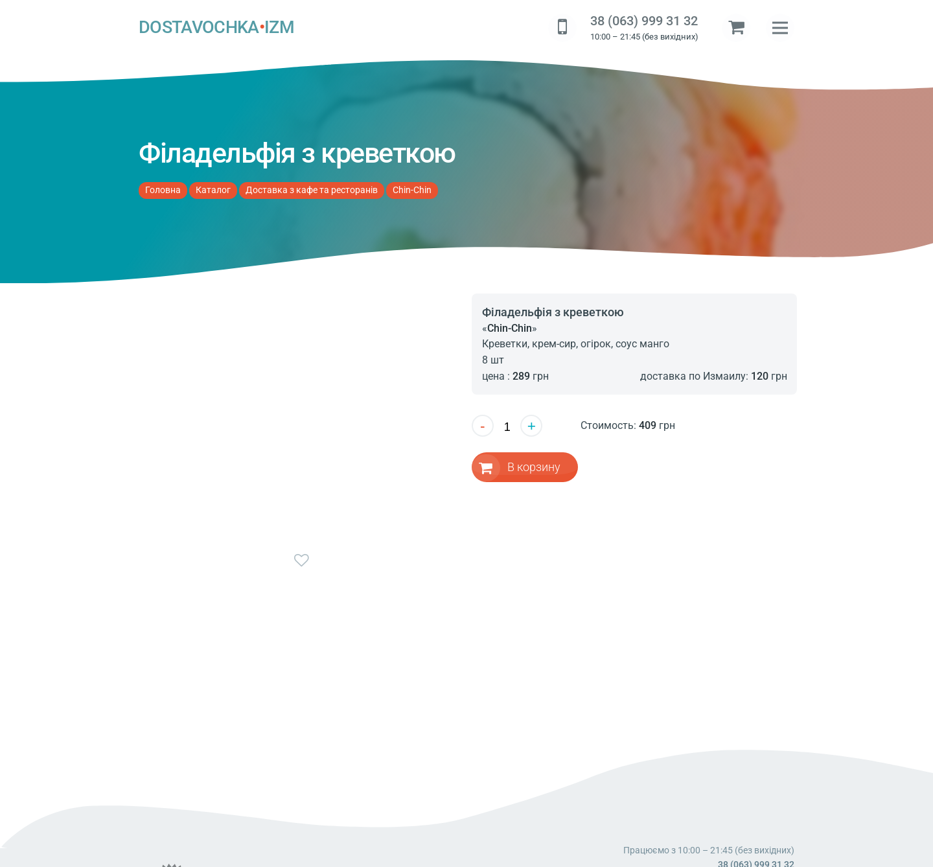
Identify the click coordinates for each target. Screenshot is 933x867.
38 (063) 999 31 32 (644, 21)
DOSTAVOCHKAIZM (216, 27)
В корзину (534, 467)
